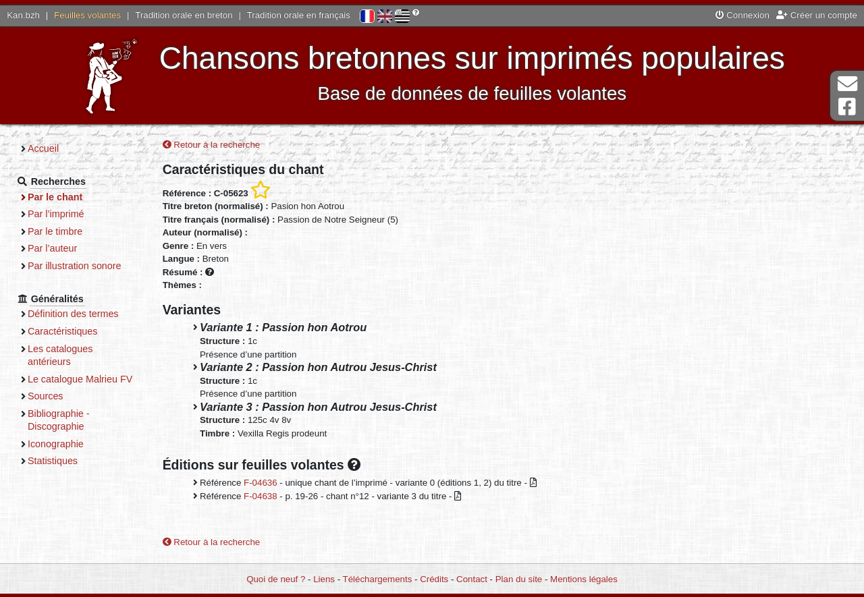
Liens (324, 579)
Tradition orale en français (298, 15)
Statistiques (53, 460)
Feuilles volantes (87, 15)
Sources (45, 396)
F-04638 (260, 496)
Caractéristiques (63, 331)
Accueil (43, 148)
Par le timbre (55, 231)
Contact (471, 579)
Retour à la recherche (212, 145)
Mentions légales (584, 579)
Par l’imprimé (56, 213)
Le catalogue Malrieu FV (80, 379)
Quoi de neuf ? (275, 579)
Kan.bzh (23, 15)
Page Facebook (847, 107)
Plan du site (518, 579)
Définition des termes (73, 313)
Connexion (743, 15)
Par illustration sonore (75, 265)
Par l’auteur (52, 248)
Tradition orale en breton (183, 15)
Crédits (434, 579)
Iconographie (56, 443)
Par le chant (55, 197)
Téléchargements (377, 579)
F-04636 (260, 483)
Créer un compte (816, 15)
